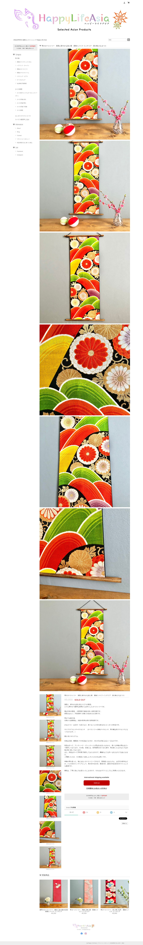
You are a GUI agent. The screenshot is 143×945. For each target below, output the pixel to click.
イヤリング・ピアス (22, 76)
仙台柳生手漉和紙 (22, 83)
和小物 (17, 58)
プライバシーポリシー (23, 139)
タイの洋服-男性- (21, 103)
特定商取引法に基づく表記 (24, 142)
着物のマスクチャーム (23, 72)
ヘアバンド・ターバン (23, 65)
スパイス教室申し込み (22, 119)
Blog (18, 131)
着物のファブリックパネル (24, 62)
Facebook (20, 151)
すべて (72, 812)
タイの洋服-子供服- (22, 106)
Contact (19, 135)
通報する (124, 823)
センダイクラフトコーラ (23, 116)
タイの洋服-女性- (21, 99)
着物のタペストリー (22, 69)
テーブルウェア (21, 79)
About (19, 128)
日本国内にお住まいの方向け (96, 788)
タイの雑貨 (18, 89)
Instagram (20, 155)
